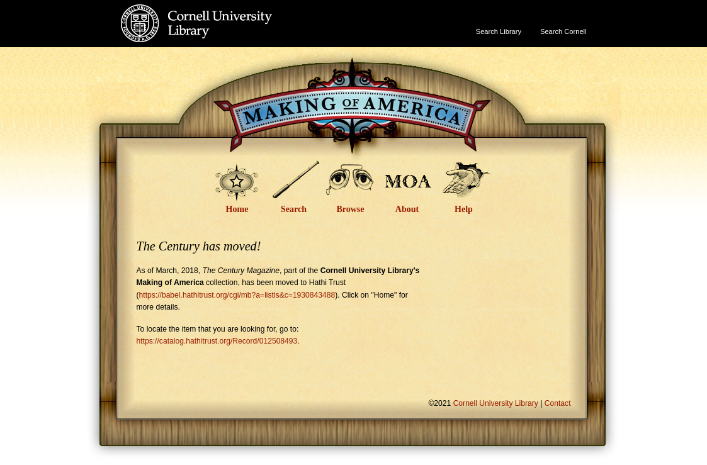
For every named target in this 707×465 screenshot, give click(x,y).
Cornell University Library (222, 35)
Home (237, 209)
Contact (558, 403)
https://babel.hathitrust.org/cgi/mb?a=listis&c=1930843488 (237, 295)
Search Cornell (563, 31)
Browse (350, 209)
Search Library (498, 31)
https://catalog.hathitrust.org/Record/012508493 (217, 341)
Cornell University (222, 12)
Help (464, 209)
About (407, 209)
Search (294, 209)
